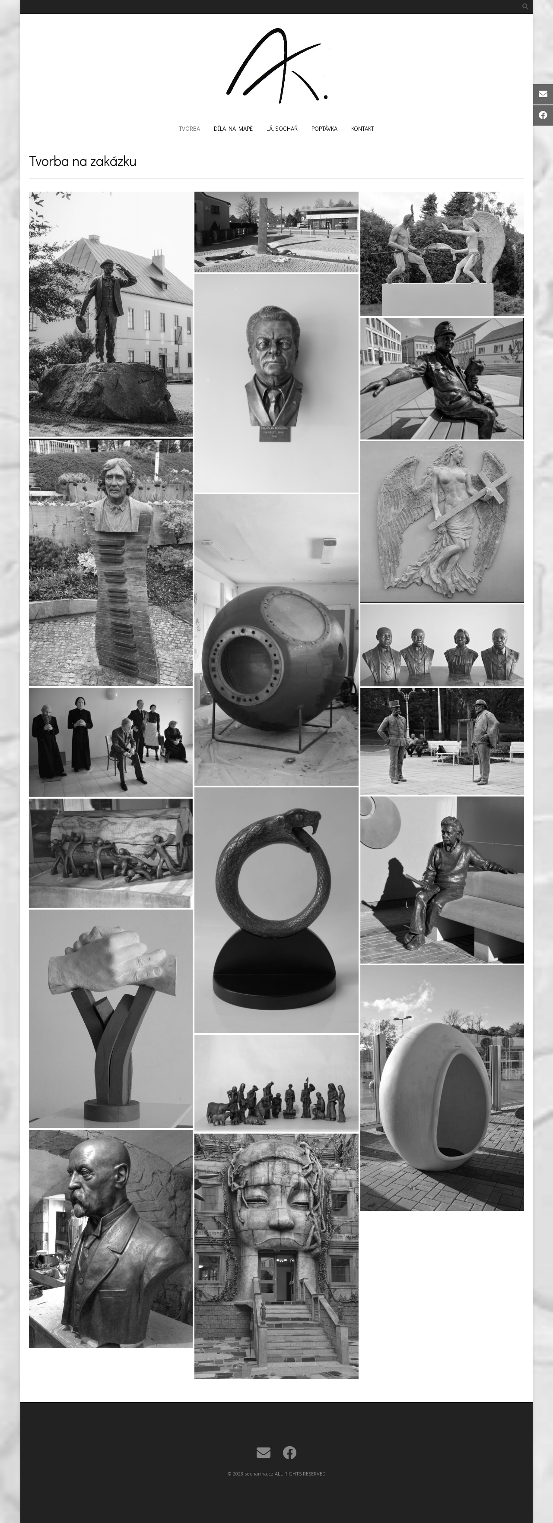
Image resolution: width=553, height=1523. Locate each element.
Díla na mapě (233, 128)
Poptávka (324, 128)
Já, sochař (282, 128)
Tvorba (189, 128)
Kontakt (362, 128)
